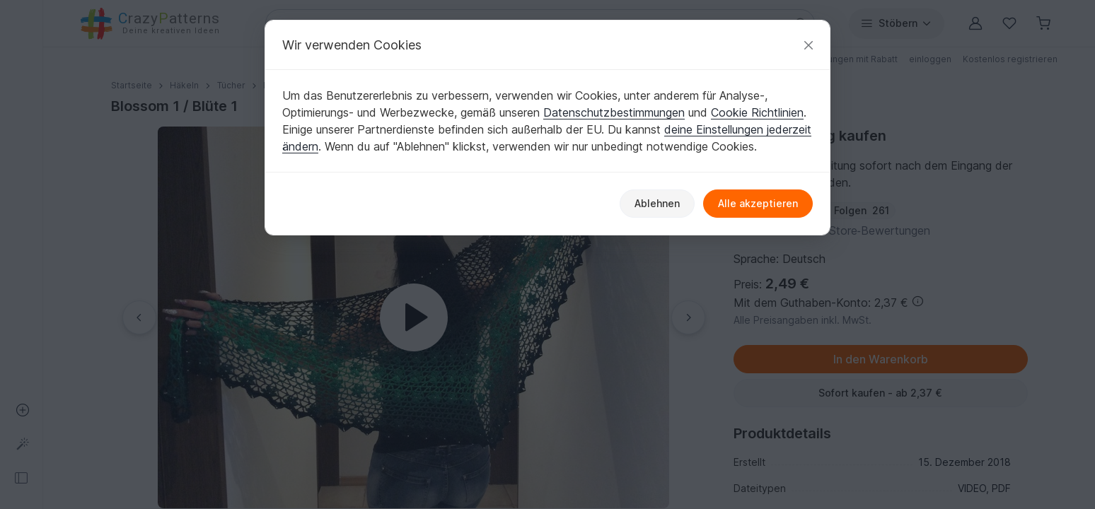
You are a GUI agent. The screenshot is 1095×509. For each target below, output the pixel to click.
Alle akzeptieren (758, 203)
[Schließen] (808, 45)
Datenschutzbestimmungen (614, 112)
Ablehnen (657, 203)
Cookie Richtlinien (757, 112)
